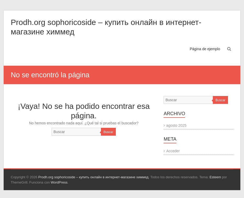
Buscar (108, 132)
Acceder (173, 151)
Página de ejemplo (205, 49)
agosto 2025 (176, 125)
